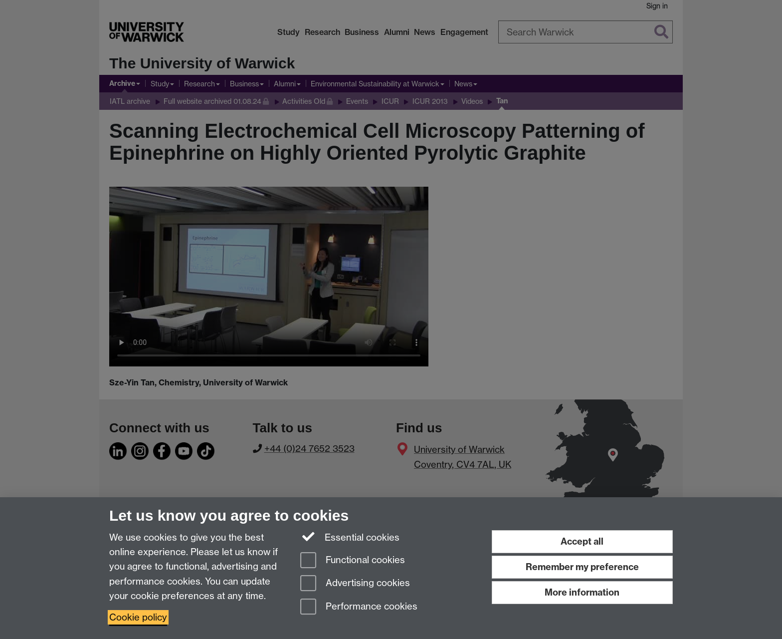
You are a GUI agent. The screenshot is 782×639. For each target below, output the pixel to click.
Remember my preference (582, 567)
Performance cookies (358, 607)
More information (582, 592)
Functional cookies (352, 561)
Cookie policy (138, 617)
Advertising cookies (355, 584)
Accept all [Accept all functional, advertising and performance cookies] (582, 541)
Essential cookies (349, 536)
